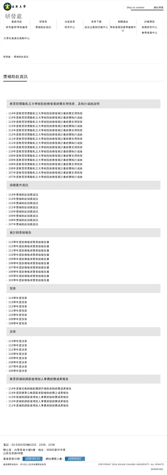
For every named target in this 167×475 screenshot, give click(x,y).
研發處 (7, 56)
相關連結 (123, 21)
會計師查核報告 (20, 232)
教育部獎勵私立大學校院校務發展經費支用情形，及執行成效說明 (55, 103)
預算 (13, 288)
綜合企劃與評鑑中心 (96, 27)
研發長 (43, 21)
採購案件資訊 (19, 185)
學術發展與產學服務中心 (123, 29)
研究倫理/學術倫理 (17, 27)
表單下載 (96, 21)
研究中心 (70, 27)
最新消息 (17, 21)
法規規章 (70, 21)
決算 (13, 331)
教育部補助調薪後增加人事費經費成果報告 (39, 379)
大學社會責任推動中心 (17, 38)
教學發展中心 (150, 32)
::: (118, 7)
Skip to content (135, 7)
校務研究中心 (150, 27)
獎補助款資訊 (43, 27)
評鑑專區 (149, 21)
